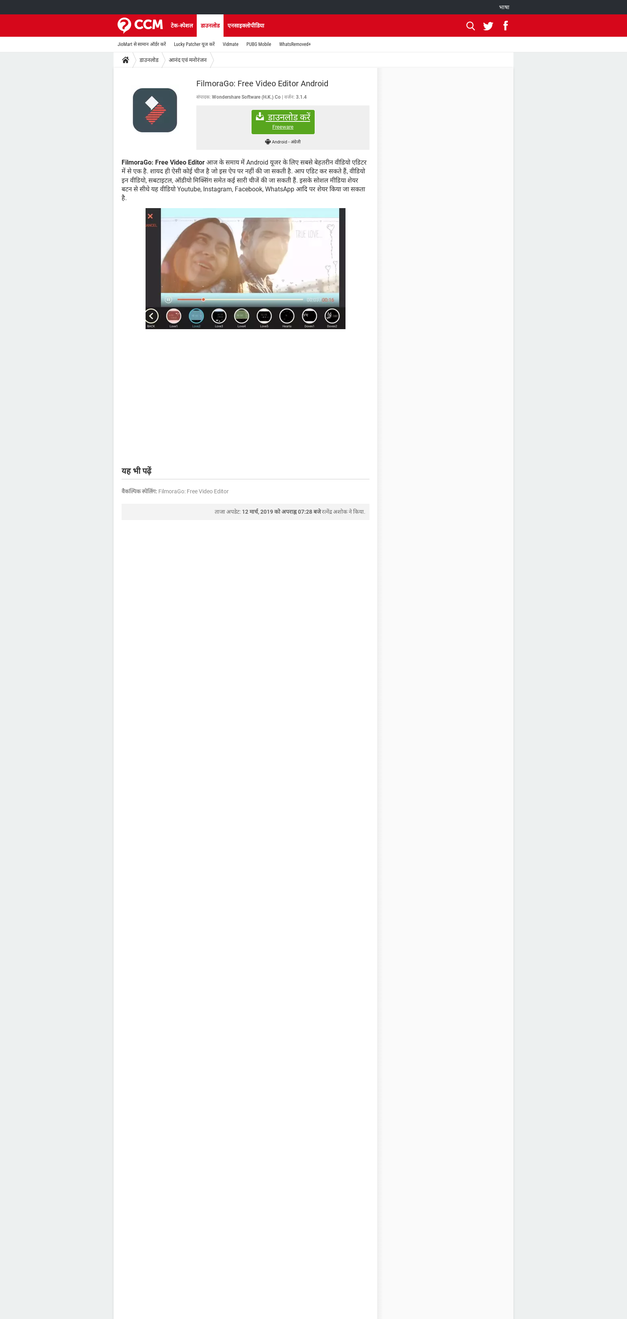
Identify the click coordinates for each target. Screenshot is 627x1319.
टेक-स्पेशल (182, 25)
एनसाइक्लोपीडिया (246, 25)
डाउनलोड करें (283, 121)
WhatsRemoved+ (295, 44)
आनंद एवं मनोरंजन (188, 60)
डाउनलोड (210, 25)
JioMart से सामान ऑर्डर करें (142, 44)
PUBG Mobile (258, 44)
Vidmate (230, 44)
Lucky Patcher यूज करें (194, 44)
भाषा (504, 7)
